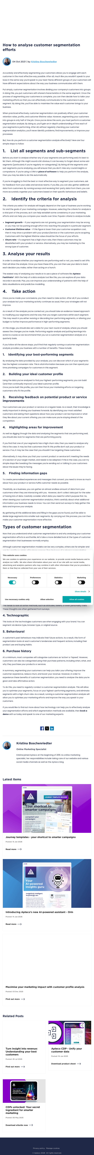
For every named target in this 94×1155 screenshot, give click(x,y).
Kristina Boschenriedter (44, 61)
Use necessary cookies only (17, 599)
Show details (80, 591)
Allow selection (47, 599)
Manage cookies (53, 1148)
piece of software (47, 171)
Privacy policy (39, 1148)
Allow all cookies (76, 599)
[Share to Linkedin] (52, 728)
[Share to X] (47, 728)
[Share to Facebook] (42, 728)
